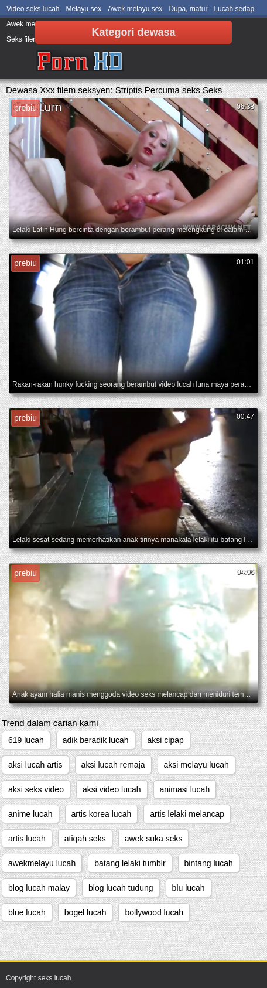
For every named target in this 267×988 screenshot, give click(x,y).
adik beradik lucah (96, 740)
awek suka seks (154, 838)
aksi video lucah (112, 789)
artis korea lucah (101, 814)
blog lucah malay (39, 887)
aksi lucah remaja (113, 764)
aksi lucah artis (35, 764)
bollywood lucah (154, 912)
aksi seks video (36, 789)
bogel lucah (85, 912)
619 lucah (26, 740)
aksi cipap (166, 740)
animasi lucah (185, 789)
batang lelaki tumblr (129, 863)
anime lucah (30, 814)
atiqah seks (85, 838)
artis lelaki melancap (187, 814)
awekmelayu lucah (42, 863)
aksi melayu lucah (196, 764)
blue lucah (27, 912)
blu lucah (188, 887)
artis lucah (27, 838)
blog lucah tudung (120, 887)
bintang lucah (208, 863)
